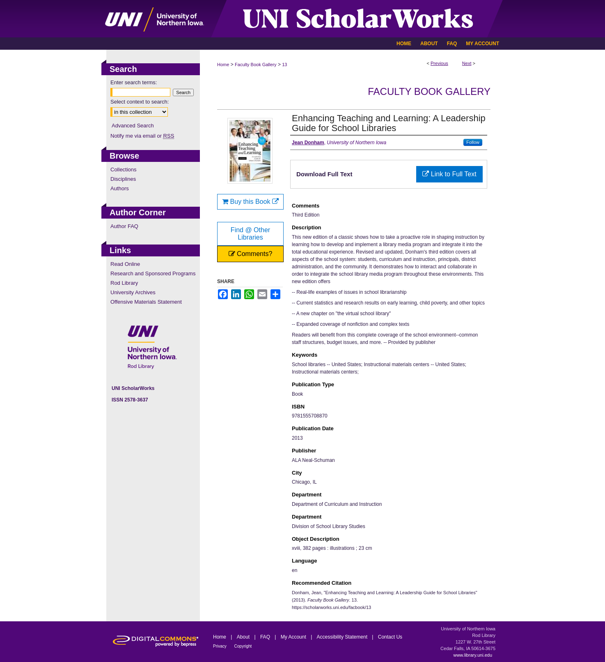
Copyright (243, 646)
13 (284, 64)
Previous (439, 63)
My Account (294, 637)
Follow (472, 142)
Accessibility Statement (343, 637)
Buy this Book (250, 201)
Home (223, 64)
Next (467, 63)
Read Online (125, 264)
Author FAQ (124, 226)
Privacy (220, 646)
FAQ (265, 637)
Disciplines (123, 179)
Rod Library (124, 283)
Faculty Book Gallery (255, 64)
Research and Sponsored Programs (152, 273)
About (244, 637)
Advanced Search (133, 125)
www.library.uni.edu (472, 655)
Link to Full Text (449, 174)
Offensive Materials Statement (146, 302)
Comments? (251, 253)
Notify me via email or (142, 136)
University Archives (133, 292)
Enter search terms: (133, 82)
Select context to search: (139, 102)
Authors (119, 188)
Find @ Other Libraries (250, 233)
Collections (123, 169)
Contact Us (390, 637)
